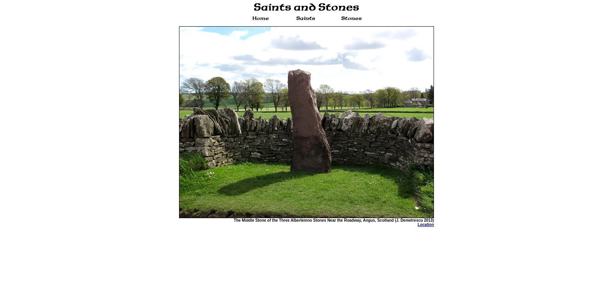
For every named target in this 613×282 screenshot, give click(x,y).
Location (426, 224)
